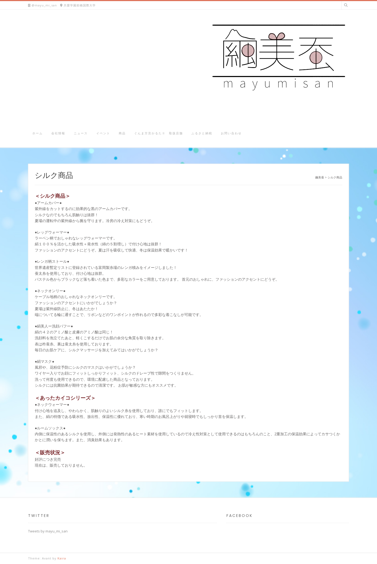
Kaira (61, 558)
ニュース (81, 133)
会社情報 (58, 133)
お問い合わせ (231, 133)
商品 (122, 133)
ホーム (37, 133)
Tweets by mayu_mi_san (48, 531)
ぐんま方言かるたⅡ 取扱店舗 (158, 133)
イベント (103, 133)
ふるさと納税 (201, 133)
